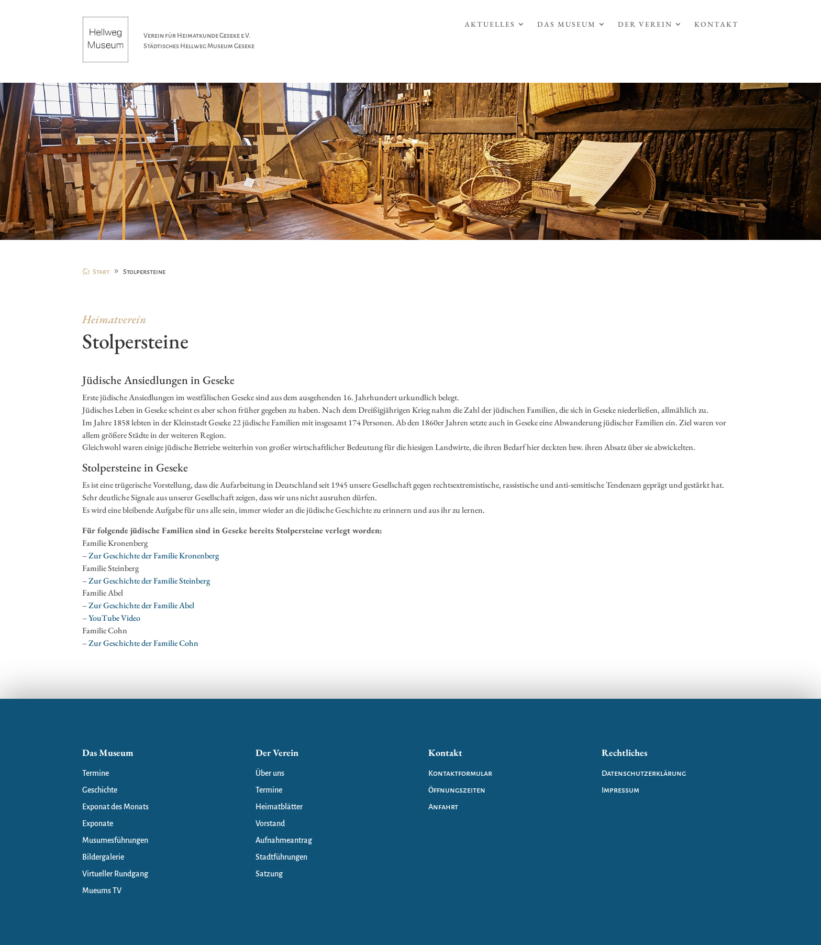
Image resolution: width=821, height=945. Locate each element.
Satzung (269, 874)
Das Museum (566, 24)
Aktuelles (489, 24)
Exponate (97, 823)
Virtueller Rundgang (115, 874)
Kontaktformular (460, 773)
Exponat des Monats (115, 807)
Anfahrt (443, 807)
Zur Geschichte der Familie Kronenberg (153, 555)
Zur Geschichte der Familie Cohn (143, 643)
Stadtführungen (281, 857)
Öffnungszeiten (456, 790)
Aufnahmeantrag (284, 840)
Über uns (270, 773)
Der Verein (645, 24)
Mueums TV (101, 890)
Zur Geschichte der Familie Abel (141, 605)
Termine (95, 773)
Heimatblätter (279, 807)
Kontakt (716, 24)
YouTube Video (114, 617)
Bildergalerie (103, 857)
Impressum (620, 790)
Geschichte (99, 790)
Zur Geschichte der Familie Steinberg (149, 580)
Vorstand (270, 823)
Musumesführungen (115, 840)
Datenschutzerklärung (644, 773)
